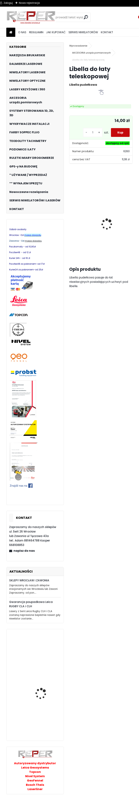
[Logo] (31, 17)
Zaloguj (8, 3)
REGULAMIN (36, 32)
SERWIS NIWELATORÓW (83, 32)
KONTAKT (107, 32)
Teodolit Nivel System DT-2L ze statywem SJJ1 (45, 691)
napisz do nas (24, 551)
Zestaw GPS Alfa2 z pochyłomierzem (83, 222)
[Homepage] (10, 32)
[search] (86, 17)
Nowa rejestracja (29, 3)
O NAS (22, 32)
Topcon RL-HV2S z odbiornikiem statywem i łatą (45, 653)
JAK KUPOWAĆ (56, 32)
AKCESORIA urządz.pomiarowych (91, 52)
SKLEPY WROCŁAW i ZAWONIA (29, 580)
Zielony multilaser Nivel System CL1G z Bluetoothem (44, 725)
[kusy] (91, 132)
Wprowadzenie (78, 45)
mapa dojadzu (33, 240)
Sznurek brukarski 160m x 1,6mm (106, 220)
